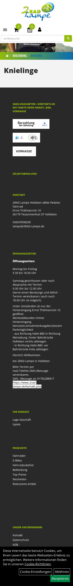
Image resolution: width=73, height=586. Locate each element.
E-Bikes (17, 460)
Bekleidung (20, 56)
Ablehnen (62, 572)
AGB (15, 544)
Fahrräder (19, 456)
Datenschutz (21, 540)
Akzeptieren (60, 578)
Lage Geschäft (22, 420)
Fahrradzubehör (23, 465)
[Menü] (5, 29)
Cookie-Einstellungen (35, 572)
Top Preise (19, 474)
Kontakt (18, 535)
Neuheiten (19, 479)
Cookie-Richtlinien (38, 564)
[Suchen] (68, 38)
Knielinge (36, 56)
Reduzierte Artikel (24, 484)
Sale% (16, 424)
